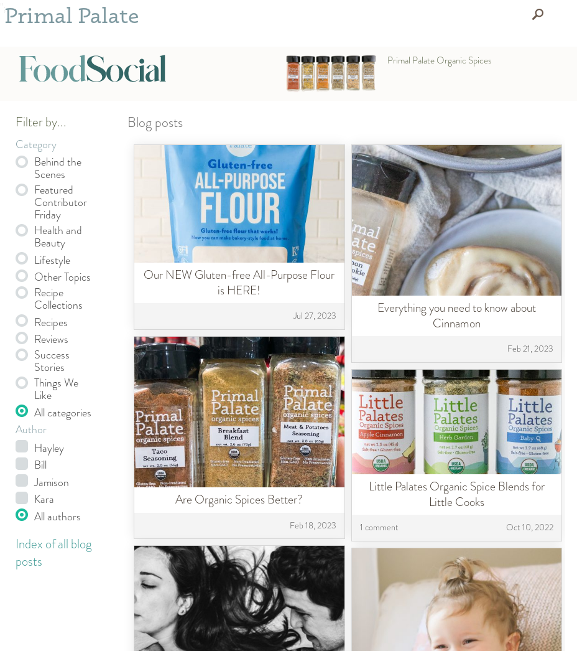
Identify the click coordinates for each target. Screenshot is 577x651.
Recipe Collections (58, 298)
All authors (57, 516)
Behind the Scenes (57, 168)
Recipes (51, 322)
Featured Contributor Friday (60, 202)
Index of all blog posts (54, 553)
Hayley (49, 448)
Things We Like (56, 389)
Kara (44, 499)
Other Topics (62, 277)
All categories (62, 412)
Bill (40, 465)
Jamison (51, 482)
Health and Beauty (58, 236)
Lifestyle (52, 260)
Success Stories (52, 361)
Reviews (51, 339)
